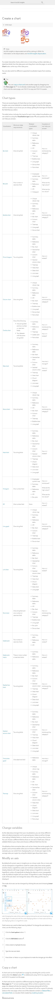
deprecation (36, 53)
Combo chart (7, 330)
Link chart (6, 569)
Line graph (6, 526)
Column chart (7, 299)
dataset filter (46, 990)
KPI (4, 504)
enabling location (37, 993)
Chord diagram (7, 257)
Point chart (6, 613)
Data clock (6, 366)
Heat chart (6, 452)
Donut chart (6, 409)
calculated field (7, 993)
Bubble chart (6, 215)
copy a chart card (19, 84)
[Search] (42, 2)
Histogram (6, 489)
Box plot (5, 184)
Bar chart (5, 151)
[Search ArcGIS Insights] (25, 2)
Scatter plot (6, 641)
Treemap (5, 793)
